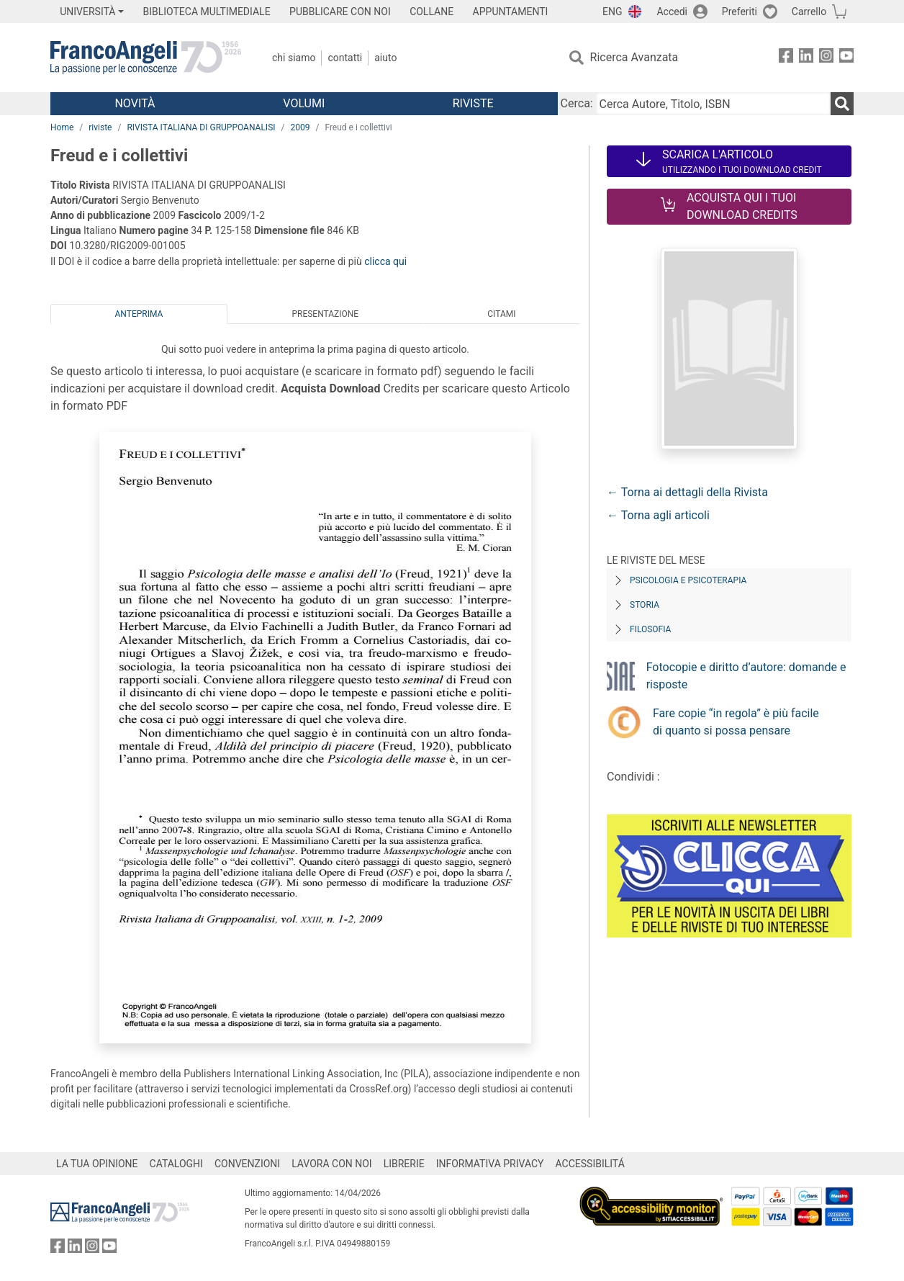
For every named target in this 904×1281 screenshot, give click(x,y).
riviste (100, 127)
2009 (299, 127)
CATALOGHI (176, 1163)
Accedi (671, 11)
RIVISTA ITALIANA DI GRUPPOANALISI (201, 127)
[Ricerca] (842, 103)
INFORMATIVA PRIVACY (490, 1163)
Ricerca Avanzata (634, 57)
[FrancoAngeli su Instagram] (826, 58)
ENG (612, 11)
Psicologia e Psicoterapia (688, 580)
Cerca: (577, 103)
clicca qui (385, 261)
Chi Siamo (293, 57)
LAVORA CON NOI (331, 1163)
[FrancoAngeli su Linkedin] (806, 58)
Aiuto (385, 57)
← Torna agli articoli (658, 515)
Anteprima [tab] (139, 314)
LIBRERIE (404, 1163)
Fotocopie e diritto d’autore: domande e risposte (746, 675)
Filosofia (650, 629)
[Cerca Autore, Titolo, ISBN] (713, 103)
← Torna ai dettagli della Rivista (687, 492)
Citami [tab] (501, 314)
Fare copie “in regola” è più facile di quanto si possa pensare (736, 721)
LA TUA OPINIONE (97, 1163)
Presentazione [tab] (324, 314)
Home (61, 127)
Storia (644, 605)
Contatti (344, 57)
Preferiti (739, 11)
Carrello (809, 11)
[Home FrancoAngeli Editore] (145, 57)
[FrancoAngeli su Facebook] (786, 58)
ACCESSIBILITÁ (590, 1163)
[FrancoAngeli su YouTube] (846, 58)
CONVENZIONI (247, 1163)
